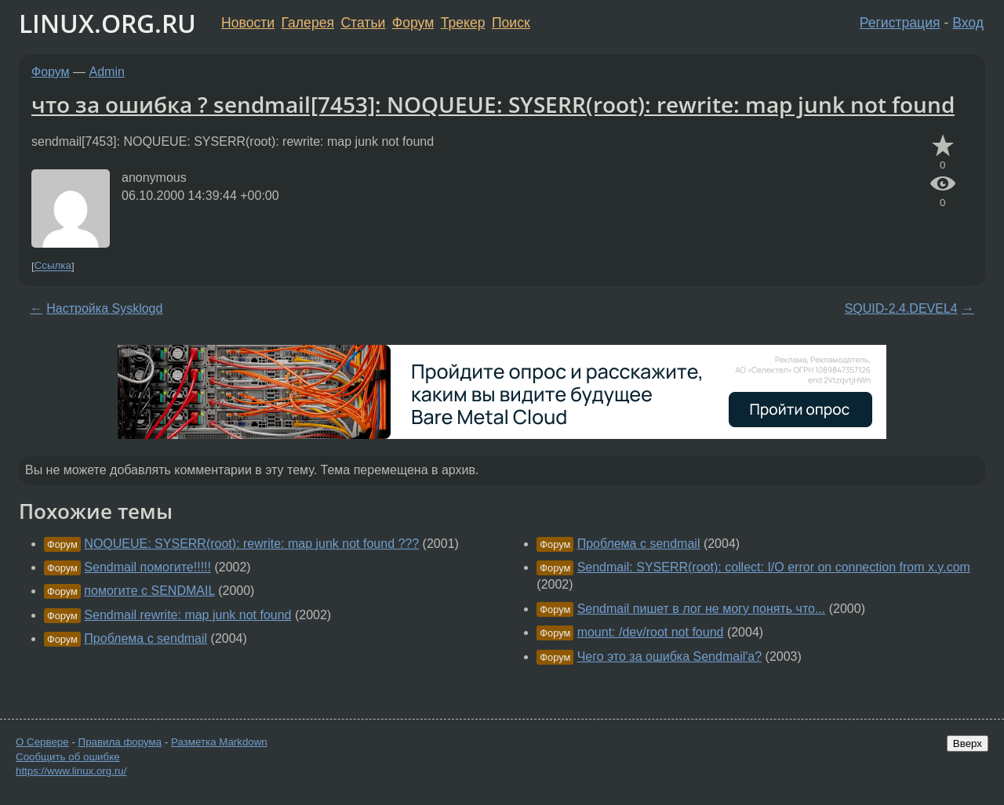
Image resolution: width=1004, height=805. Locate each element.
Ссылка (53, 266)
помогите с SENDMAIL (149, 590)
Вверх (967, 743)
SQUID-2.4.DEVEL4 (901, 308)
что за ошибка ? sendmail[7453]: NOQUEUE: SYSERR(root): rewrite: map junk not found (493, 104)
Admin (107, 71)
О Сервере (42, 742)
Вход (968, 23)
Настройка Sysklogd (104, 308)
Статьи (362, 23)
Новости (248, 23)
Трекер (463, 23)
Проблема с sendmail (145, 638)
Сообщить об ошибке (68, 757)
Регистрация (900, 23)
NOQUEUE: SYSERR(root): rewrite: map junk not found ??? (251, 543)
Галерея (308, 23)
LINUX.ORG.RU (107, 23)
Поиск (511, 23)
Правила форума (120, 742)
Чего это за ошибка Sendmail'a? (669, 656)
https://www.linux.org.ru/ (71, 771)
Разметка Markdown (219, 742)
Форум (413, 23)
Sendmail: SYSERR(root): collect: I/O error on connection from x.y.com (773, 567)
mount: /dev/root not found (650, 632)
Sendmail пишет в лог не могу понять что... (701, 608)
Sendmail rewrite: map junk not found (187, 615)
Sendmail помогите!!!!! (147, 567)
